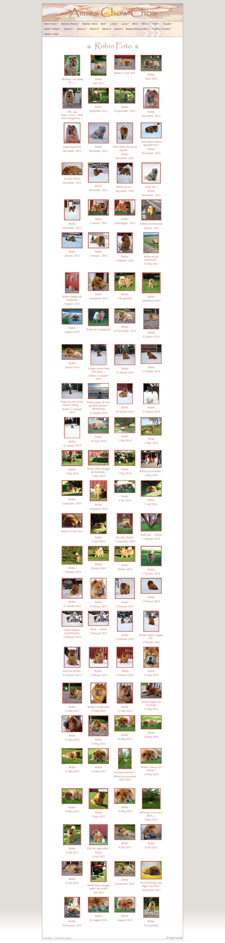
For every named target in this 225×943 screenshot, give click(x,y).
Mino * (135, 24)
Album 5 (118, 29)
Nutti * (104, 24)
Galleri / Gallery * (52, 29)
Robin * (156, 24)
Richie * (145, 24)
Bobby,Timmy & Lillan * (137, 29)
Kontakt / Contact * (161, 29)
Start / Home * (51, 24)
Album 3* (94, 29)
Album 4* (106, 29)
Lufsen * (114, 24)
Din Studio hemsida (174, 938)
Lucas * (125, 24)
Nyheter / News (90, 24)
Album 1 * (69, 29)
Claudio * (167, 24)
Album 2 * (81, 29)
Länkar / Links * (52, 34)
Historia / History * (70, 24)
